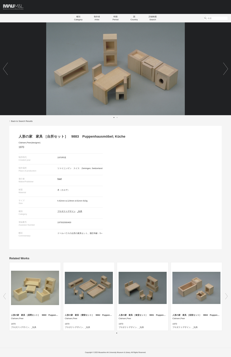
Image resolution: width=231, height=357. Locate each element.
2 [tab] (117, 117)
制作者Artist (97, 18)
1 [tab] (113, 117)
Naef (59, 179)
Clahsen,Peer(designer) (29, 142)
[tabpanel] (115, 68)
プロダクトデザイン (66, 211)
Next (225, 69)
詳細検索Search (153, 18)
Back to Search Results (21, 121)
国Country (134, 18)
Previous (5, 69)
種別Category (78, 18)
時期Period (116, 18)
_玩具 (79, 211)
